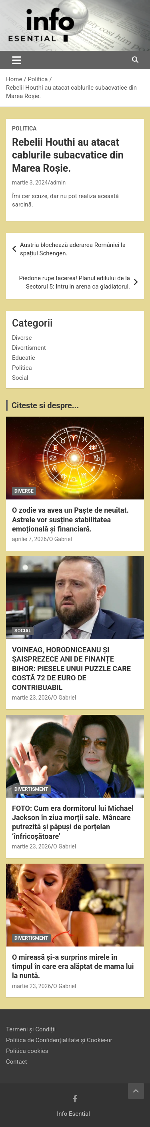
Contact (16, 1061)
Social (20, 377)
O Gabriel (60, 539)
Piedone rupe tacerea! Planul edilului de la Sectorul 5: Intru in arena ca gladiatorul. (74, 282)
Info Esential (73, 1113)
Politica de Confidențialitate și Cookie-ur (59, 1040)
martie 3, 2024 (30, 182)
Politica (24, 128)
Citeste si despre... (45, 405)
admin (58, 182)
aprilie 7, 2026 (29, 539)
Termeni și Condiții (31, 1029)
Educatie (23, 357)
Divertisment (29, 347)
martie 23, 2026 (31, 697)
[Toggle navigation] (16, 60)
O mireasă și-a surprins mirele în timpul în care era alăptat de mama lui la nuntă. (73, 966)
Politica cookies (27, 1051)
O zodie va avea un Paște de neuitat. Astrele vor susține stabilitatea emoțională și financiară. (70, 519)
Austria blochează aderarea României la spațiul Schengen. (73, 249)
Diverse (22, 337)
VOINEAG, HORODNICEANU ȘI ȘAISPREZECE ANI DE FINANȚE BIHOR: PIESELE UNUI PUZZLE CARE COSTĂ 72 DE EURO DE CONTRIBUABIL (71, 669)
